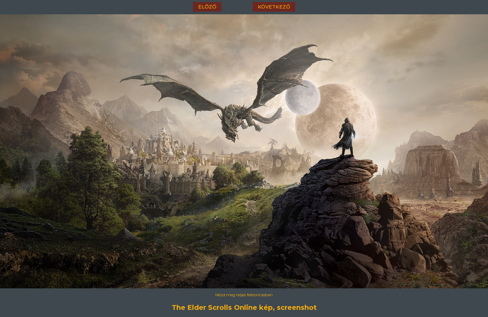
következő (274, 7)
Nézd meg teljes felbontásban (244, 294)
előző (207, 7)
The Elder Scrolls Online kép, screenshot (244, 307)
